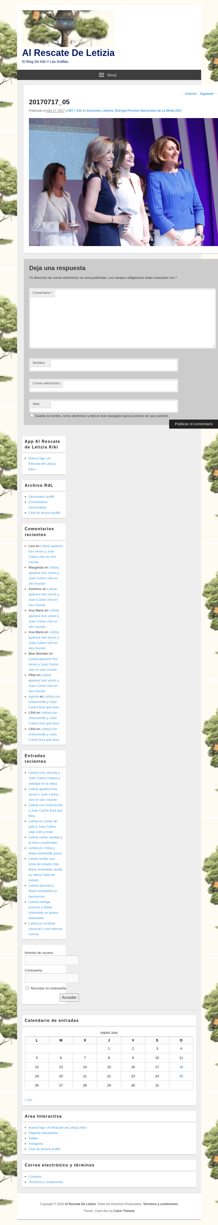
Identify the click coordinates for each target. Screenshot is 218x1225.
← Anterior (189, 94)
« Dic (28, 1100)
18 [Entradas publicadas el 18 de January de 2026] (181, 1067)
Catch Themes (124, 1211)
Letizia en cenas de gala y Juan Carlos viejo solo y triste (43, 826)
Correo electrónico (46, 383)
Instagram (36, 1144)
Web (36, 404)
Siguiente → (209, 94)
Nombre (38, 363)
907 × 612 (75, 110)
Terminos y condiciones (46, 1182)
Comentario (42, 293)
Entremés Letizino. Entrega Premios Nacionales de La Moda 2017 (134, 110)
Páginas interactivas (43, 1133)
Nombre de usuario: (39, 953)
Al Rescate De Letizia (68, 53)
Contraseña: (34, 970)
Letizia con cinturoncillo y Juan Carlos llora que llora (44, 702)
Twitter (33, 1138)
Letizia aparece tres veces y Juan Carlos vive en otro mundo (44, 664)
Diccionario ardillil (41, 497)
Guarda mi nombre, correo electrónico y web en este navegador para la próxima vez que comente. (102, 416)
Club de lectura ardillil (44, 513)
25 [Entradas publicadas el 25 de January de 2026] (181, 1076)
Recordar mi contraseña (48, 988)
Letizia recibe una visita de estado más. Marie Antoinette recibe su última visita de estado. (46, 869)
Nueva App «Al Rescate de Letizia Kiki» (42, 463)
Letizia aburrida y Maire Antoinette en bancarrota (43, 891)
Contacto (35, 1176)
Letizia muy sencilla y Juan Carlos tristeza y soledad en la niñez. (45, 778)
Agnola (34, 696)
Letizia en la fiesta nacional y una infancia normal (45, 928)
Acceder (69, 997)
